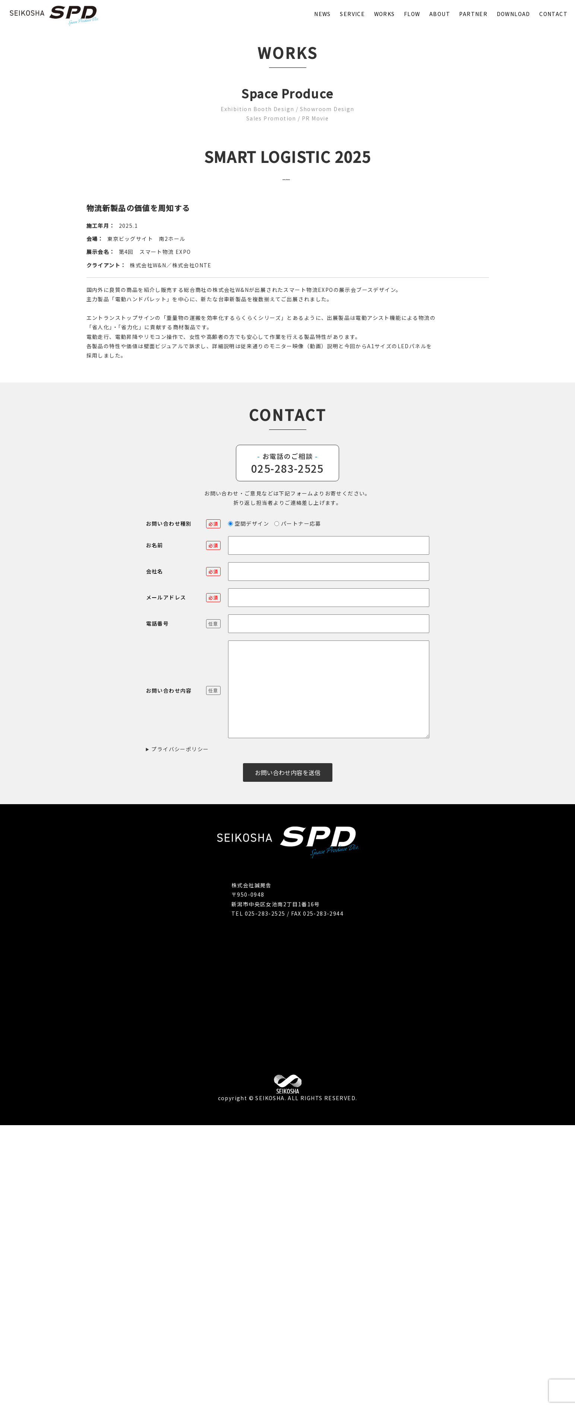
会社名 (183, 853)
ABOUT (439, 14)
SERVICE (352, 14)
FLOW (412, 14)
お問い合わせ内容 (183, 972)
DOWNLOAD (513, 14)
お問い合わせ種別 (183, 805)
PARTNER (473, 14)
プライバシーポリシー (180, 1030)
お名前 (183, 826)
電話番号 (183, 905)
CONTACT (553, 14)
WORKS (384, 14)
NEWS (322, 14)
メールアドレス (183, 879)
